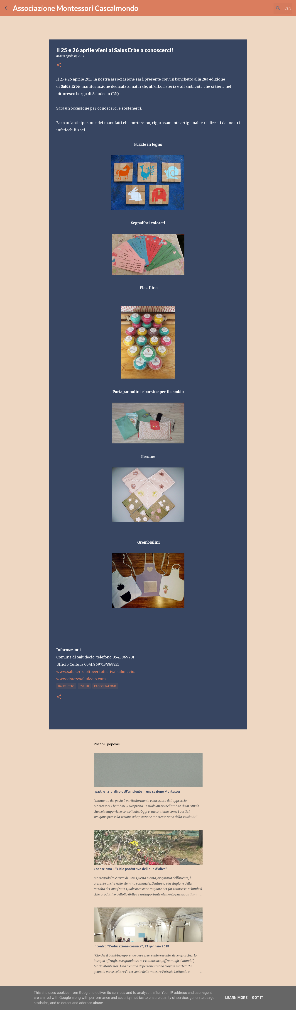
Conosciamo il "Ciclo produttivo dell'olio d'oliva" (130, 869)
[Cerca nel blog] (268, 8)
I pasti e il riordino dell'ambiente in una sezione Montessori (137, 791)
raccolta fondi (105, 686)
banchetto (66, 686)
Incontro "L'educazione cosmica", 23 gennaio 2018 (131, 946)
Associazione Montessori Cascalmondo (75, 8)
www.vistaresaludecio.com (81, 679)
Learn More (236, 997)
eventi (84, 686)
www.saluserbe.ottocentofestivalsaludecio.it (97, 671)
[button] (59, 65)
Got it (257, 997)
